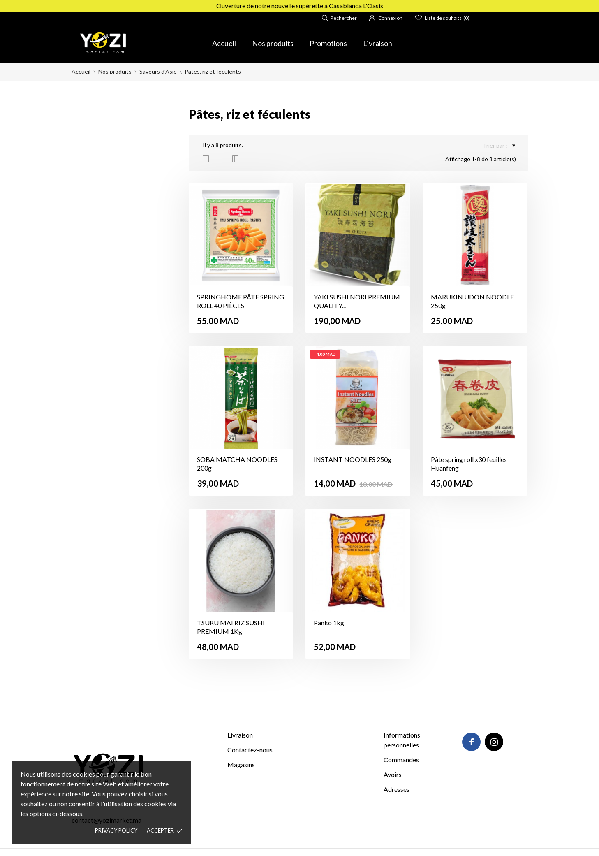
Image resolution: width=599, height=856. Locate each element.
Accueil (224, 43)
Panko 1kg (329, 622)
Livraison (377, 43)
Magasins (241, 764)
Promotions (328, 43)
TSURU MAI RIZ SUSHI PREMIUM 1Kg (231, 627)
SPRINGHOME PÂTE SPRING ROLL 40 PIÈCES (240, 301)
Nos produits (273, 43)
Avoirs (393, 774)
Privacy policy (116, 830)
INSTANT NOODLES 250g (352, 459)
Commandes (401, 759)
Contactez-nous (250, 750)
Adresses (396, 789)
